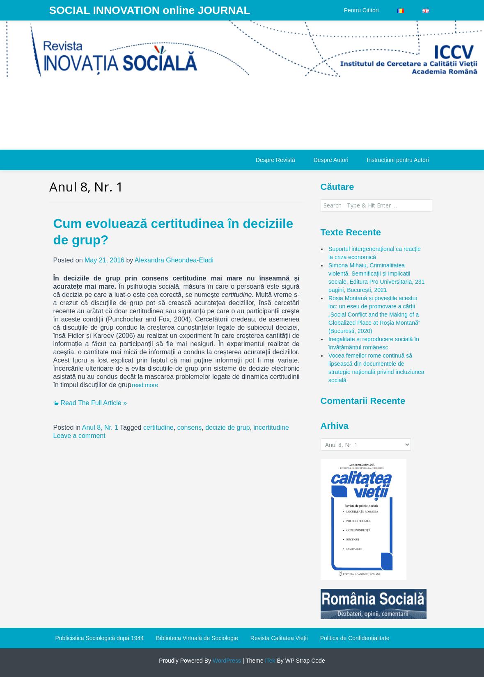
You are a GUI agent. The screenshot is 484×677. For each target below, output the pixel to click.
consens (189, 427)
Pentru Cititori (361, 10)
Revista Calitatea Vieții (279, 638)
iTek (269, 660)
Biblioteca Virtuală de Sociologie (197, 638)
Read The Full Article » (94, 402)
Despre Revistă (275, 160)
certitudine (158, 427)
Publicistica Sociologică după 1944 (99, 638)
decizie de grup (227, 427)
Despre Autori (331, 160)
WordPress (226, 660)
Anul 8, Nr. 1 (100, 427)
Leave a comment (79, 435)
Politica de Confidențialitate (355, 638)
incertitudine (271, 427)
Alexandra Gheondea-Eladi (174, 260)
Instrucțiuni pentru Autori (398, 160)
